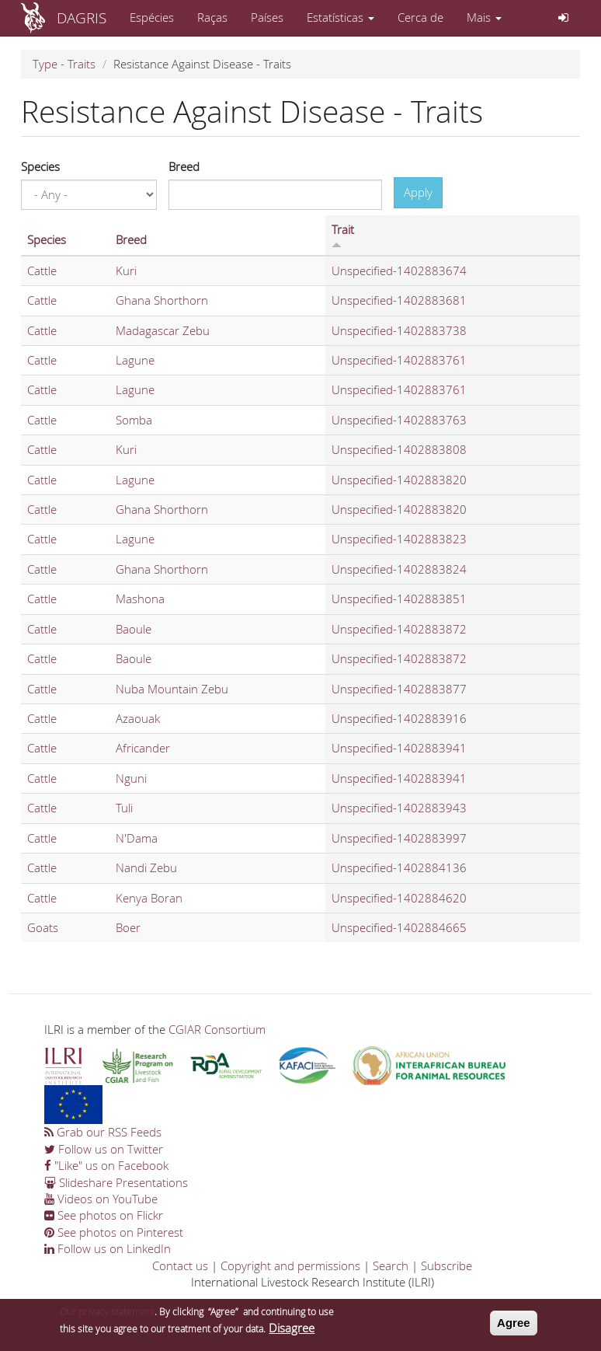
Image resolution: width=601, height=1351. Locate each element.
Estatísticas (340, 17)
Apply (418, 192)
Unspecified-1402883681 (399, 300)
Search (390, 1265)
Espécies (152, 17)
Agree (513, 1326)
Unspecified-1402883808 (399, 449)
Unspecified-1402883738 (399, 330)
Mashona (140, 598)
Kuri (126, 270)
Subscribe (446, 1265)
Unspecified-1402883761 (399, 360)
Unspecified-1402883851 (399, 598)
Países (267, 17)
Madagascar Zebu (163, 330)
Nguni (131, 778)
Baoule (133, 629)
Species (40, 166)
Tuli (124, 807)
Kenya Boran (149, 898)
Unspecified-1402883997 (399, 838)
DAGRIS (81, 17)
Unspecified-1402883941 (399, 748)
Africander (143, 748)
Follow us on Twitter (103, 1149)
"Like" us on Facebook (106, 1165)
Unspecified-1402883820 (399, 479)
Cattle (42, 270)
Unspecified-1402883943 (399, 807)
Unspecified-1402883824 (399, 569)
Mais (484, 17)
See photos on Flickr (103, 1215)
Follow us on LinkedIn (107, 1248)
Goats (42, 927)
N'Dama (137, 838)
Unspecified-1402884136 (399, 867)
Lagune (135, 360)
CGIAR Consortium (217, 1029)
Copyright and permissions (290, 1265)
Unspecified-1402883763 (399, 420)
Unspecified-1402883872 (399, 629)
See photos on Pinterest (113, 1232)
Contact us (180, 1265)
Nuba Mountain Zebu (172, 688)
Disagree (291, 1331)
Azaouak (138, 718)
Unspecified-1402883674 (399, 270)
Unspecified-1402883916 (399, 718)
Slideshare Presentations (116, 1182)
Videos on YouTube (101, 1198)
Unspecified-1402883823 (399, 538)
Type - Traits (64, 64)
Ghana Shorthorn (162, 300)
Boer (128, 927)
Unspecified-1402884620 (399, 898)
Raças (212, 17)
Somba (134, 420)
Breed (184, 166)
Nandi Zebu (146, 867)
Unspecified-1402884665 (399, 927)
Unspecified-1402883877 (399, 688)
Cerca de (420, 17)
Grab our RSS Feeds (103, 1132)
